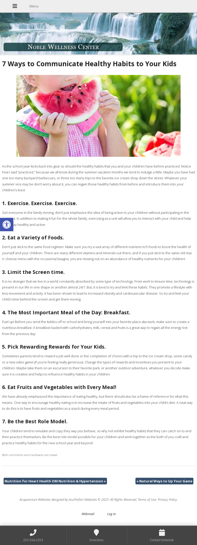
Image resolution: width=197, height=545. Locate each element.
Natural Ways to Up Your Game (164, 481)
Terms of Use (147, 499)
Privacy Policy (167, 499)
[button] (6, 224)
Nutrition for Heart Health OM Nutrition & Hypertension (55, 481)
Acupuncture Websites (35, 499)
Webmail (88, 513)
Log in (111, 513)
